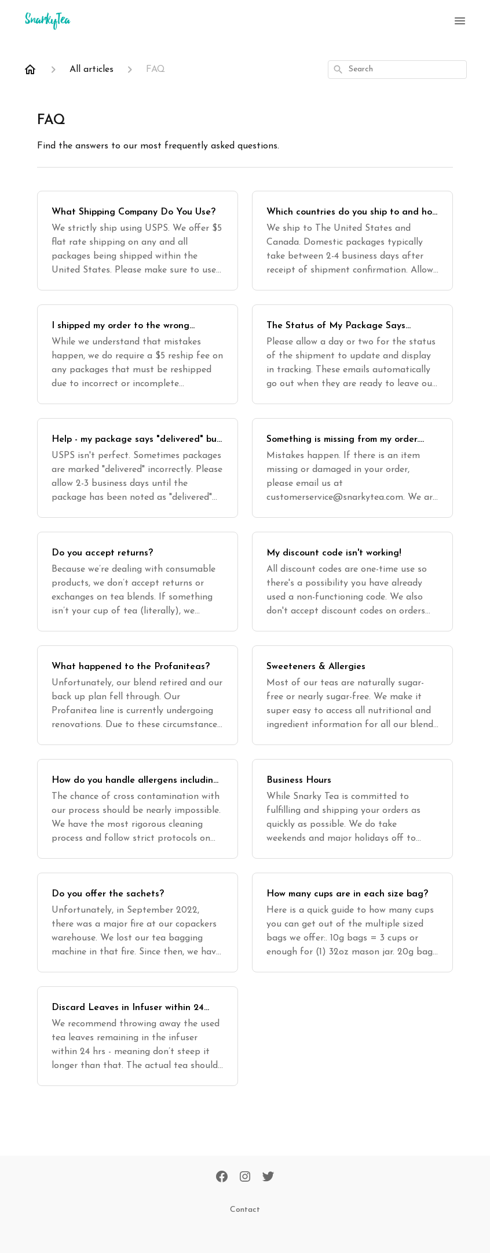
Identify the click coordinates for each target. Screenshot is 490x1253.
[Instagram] (245, 1178)
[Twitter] (268, 1178)
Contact (245, 1209)
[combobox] (397, 69)
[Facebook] (222, 1178)
